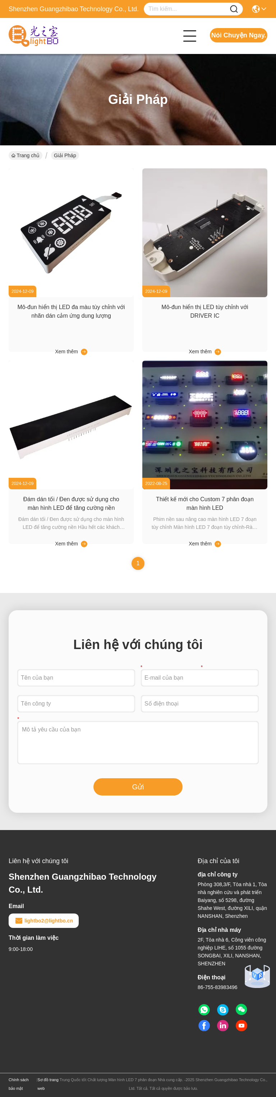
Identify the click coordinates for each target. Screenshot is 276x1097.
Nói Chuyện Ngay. (238, 35)
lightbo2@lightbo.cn (43, 921)
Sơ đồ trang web (48, 1084)
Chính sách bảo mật (19, 1084)
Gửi (138, 787)
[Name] (234, 9)
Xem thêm (66, 351)
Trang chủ (26, 155)
